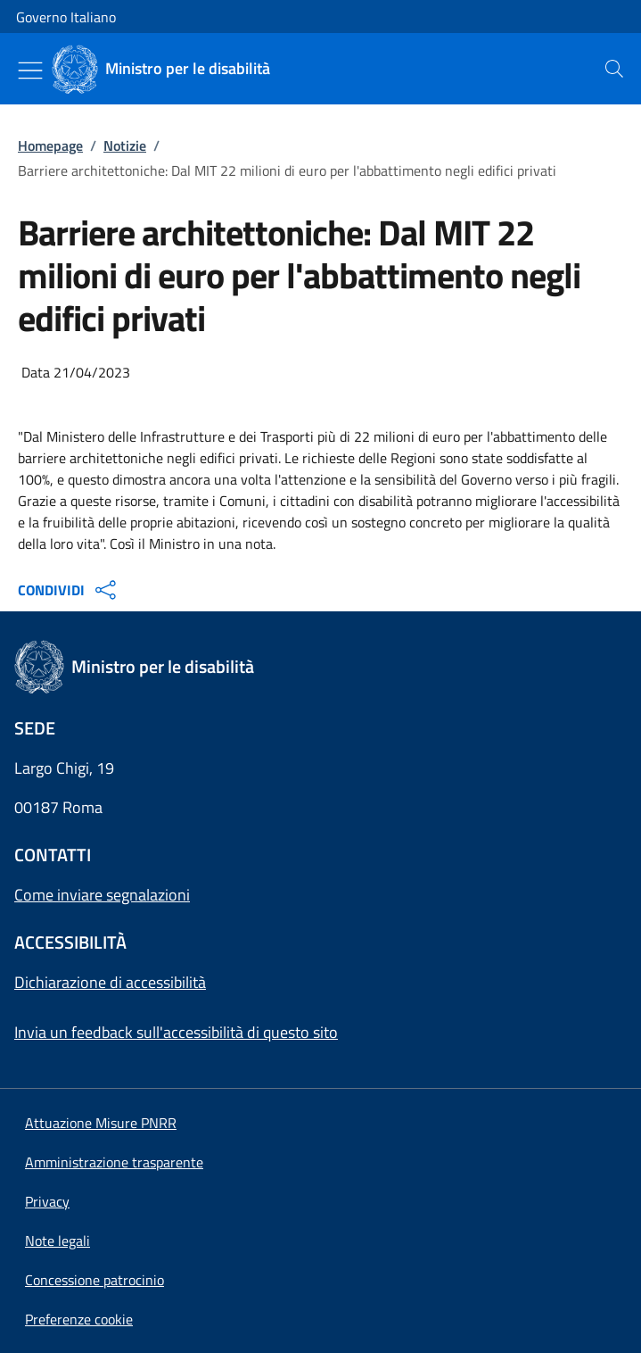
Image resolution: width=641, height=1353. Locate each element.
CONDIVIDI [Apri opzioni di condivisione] (69, 590)
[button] (79, 1319)
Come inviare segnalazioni (102, 895)
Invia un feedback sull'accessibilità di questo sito (176, 1032)
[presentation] (614, 68)
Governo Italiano (66, 17)
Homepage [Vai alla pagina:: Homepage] (50, 145)
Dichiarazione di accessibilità (110, 982)
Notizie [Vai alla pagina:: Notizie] (124, 145)
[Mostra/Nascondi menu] (30, 70)
